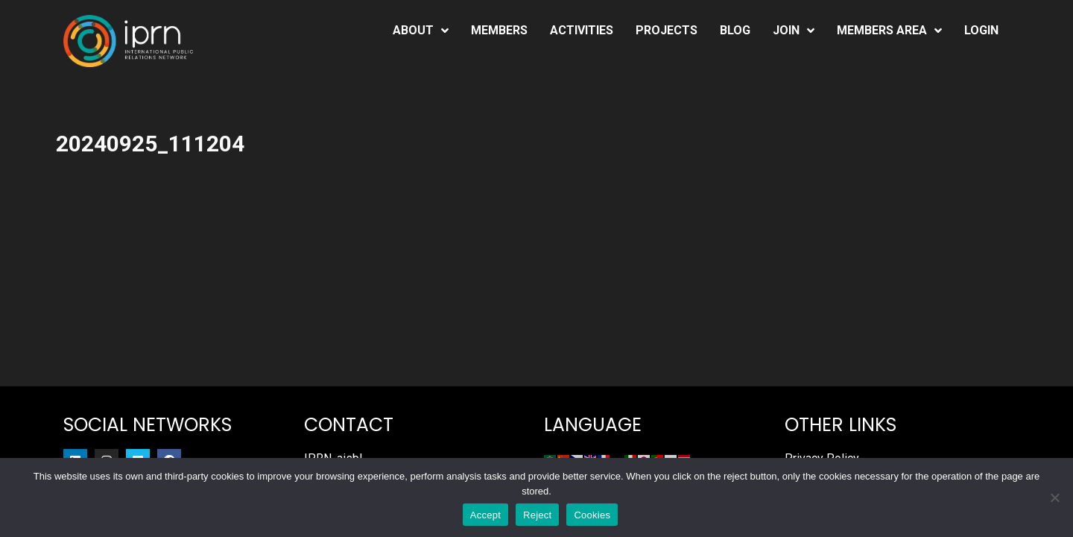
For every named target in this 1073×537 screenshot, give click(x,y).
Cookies (592, 515)
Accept (485, 515)
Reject (537, 515)
